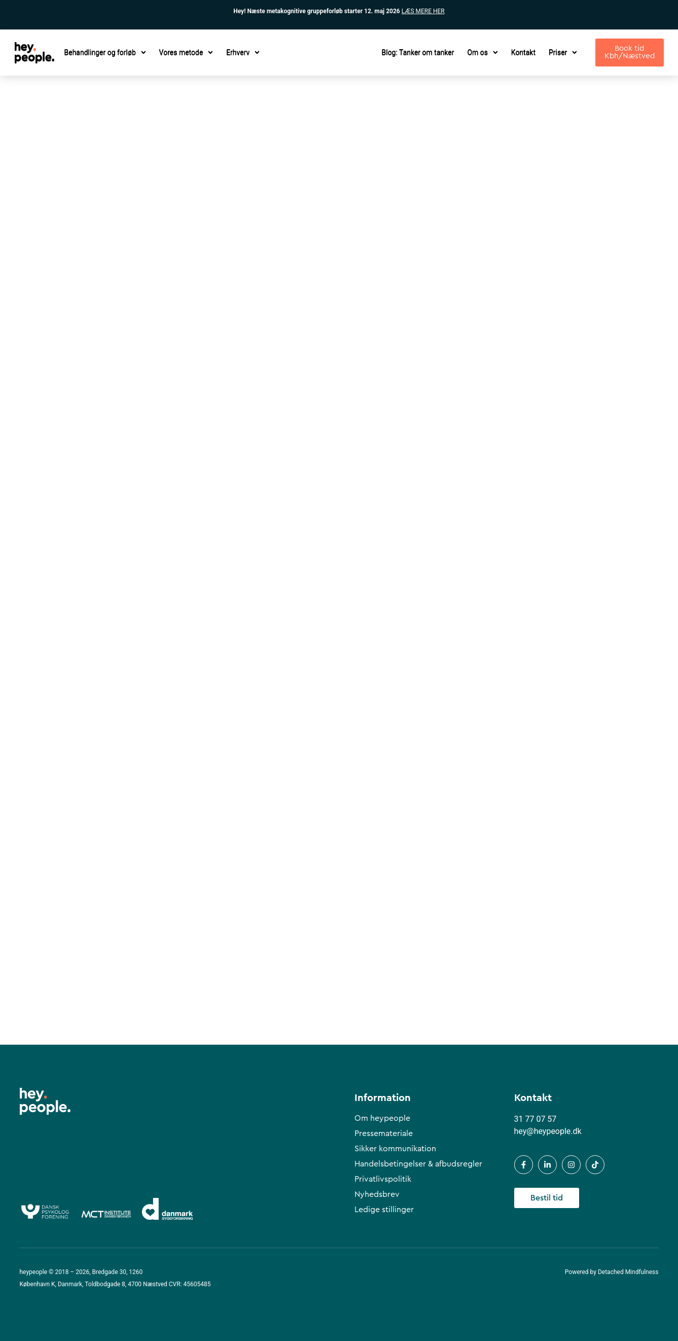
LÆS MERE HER (423, 11)
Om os (482, 52)
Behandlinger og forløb (105, 52)
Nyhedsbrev (377, 1194)
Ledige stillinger (384, 1210)
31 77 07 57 (535, 1119)
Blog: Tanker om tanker (418, 52)
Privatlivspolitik (382, 1179)
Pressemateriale (383, 1133)
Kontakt (523, 52)
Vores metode (186, 52)
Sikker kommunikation (395, 1149)
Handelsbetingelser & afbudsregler (418, 1164)
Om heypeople (382, 1118)
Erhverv (243, 52)
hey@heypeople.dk (548, 1131)
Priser (563, 52)
